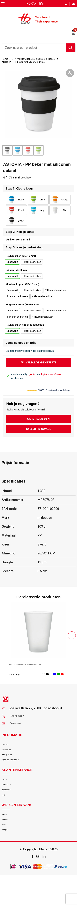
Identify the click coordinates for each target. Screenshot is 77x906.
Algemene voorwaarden (18, 772)
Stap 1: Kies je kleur (19, 189)
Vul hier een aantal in (18, 241)
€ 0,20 (17, 676)
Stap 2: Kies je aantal (20, 232)
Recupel (7, 860)
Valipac (7, 845)
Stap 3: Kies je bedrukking (24, 250)
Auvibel (7, 838)
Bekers (66, 59)
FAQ (4, 816)
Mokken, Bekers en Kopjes (38, 59)
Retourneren (10, 809)
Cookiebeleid (10, 757)
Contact (7, 794)
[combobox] (34, 47)
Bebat (6, 853)
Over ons (8, 750)
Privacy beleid (11, 765)
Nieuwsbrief (10, 801)
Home (6, 59)
